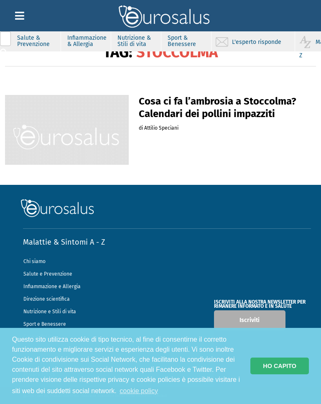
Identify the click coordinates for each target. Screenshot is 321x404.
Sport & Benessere (182, 41)
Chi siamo (34, 261)
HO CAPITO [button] (279, 366)
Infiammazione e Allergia (52, 286)
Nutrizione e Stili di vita (49, 312)
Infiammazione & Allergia (87, 41)
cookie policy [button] (139, 390)
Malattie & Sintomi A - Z (64, 242)
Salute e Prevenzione (47, 274)
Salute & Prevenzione (33, 41)
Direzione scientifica (46, 299)
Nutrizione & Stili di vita (134, 41)
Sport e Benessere (44, 324)
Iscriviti (249, 320)
